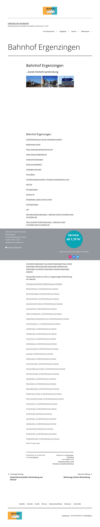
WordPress (88, 516)
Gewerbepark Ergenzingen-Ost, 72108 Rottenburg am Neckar (47, 319)
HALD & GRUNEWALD (34, 164)
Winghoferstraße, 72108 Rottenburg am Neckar (43, 439)
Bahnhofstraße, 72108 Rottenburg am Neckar (42, 289)
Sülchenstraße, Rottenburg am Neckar (39, 429)
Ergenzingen (70, 455)
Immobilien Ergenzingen (35, 264)
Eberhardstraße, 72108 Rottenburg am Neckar (42, 299)
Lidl (27, 209)
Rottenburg (70, 457)
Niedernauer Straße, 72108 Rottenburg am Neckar (44, 394)
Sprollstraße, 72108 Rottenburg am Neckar (41, 419)
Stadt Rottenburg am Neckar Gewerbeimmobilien (44, 139)
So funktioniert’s (49, 31)
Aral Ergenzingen (32, 204)
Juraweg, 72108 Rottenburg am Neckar (39, 354)
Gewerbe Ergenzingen (61, 269)
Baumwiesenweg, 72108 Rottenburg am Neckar (42, 294)
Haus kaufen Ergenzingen (53, 264)
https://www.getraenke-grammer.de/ (39, 149)
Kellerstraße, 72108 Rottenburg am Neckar (41, 359)
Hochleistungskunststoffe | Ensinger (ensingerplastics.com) (47, 179)
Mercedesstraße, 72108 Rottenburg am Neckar (42, 389)
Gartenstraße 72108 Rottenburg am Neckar (41, 309)
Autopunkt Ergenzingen (34, 159)
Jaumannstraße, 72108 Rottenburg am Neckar (42, 349)
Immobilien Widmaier (18, 23)
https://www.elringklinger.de (36, 154)
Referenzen (85, 31)
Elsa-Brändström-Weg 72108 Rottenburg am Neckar (44, 304)
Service (73, 31)
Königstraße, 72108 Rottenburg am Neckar (41, 379)
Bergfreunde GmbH (33, 144)
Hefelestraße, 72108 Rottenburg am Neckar (41, 334)
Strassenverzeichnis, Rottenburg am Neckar (44, 284)
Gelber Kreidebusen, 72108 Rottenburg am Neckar (44, 314)
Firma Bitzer (30, 174)
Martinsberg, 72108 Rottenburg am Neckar (41, 384)
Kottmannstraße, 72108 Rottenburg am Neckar (42, 374)
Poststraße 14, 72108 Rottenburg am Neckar (41, 404)
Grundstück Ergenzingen (44, 269)
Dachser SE (30, 194)
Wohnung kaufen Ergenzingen (46, 266)
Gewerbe (29, 272)
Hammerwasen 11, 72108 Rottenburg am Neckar (43, 324)
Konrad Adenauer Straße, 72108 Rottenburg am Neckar (45, 369)
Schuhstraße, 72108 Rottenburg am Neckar (41, 409)
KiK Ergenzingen (32, 189)
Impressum (66, 516)
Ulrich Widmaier (33, 457)
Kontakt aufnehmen (14, 247)
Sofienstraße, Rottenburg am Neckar (39, 414)
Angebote (62, 31)
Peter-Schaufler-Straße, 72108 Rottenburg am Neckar (45, 399)
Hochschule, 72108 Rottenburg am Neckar (41, 339)
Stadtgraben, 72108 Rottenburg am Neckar (41, 424)
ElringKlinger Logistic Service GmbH (39, 199)
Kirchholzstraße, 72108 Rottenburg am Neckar (42, 364)
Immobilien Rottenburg (67, 464)
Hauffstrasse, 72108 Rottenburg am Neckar (41, 329)
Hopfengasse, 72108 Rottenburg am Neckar (41, 344)
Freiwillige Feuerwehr (33, 169)
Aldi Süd (29, 184)
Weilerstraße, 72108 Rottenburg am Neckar (41, 434)
